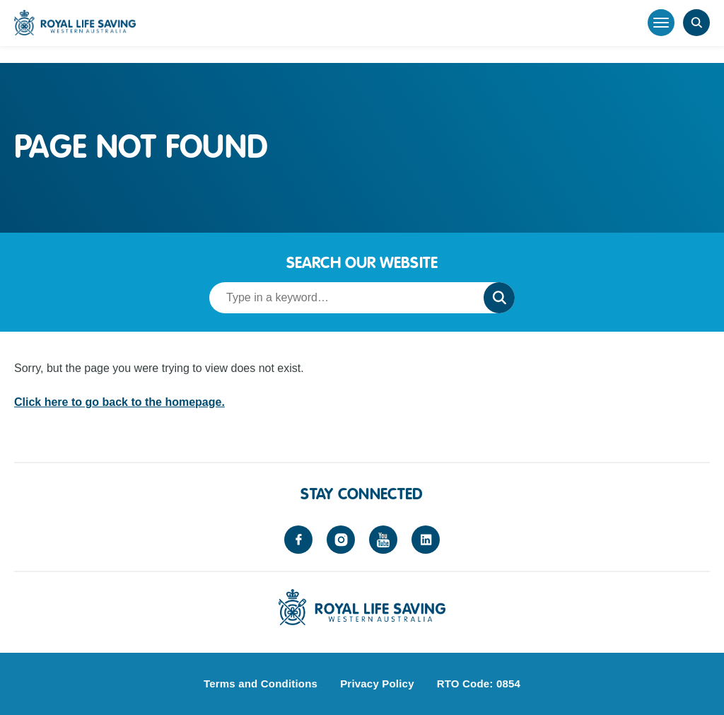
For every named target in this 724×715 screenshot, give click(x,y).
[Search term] (342, 297)
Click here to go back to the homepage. (119, 402)
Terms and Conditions (260, 684)
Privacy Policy (377, 684)
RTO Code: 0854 (478, 684)
